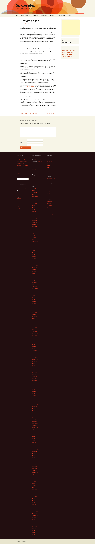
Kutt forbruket (39, 157)
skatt (48, 163)
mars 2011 (34, 524)
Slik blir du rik (52, 15)
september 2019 (35, 337)
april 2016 (34, 414)
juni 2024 (33, 230)
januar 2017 (34, 397)
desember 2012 (35, 489)
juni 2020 (33, 320)
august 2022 (34, 271)
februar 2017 (34, 395)
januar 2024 (34, 239)
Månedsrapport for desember (22, 165)
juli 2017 (33, 385)
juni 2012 (33, 500)
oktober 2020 (34, 312)
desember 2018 (35, 354)
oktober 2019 (34, 335)
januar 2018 (34, 374)
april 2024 (34, 233)
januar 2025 (34, 216)
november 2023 (35, 243)
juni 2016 (33, 410)
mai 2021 (33, 299)
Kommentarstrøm (20, 209)
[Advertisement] (71, 27)
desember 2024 (35, 218)
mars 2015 (34, 438)
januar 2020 (34, 329)
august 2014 (34, 451)
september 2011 (35, 515)
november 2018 (35, 355)
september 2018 (35, 359)
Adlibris (18, 173)
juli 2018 (33, 363)
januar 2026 (34, 194)
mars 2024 (34, 235)
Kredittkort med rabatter (25, 15)
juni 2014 (33, 455)
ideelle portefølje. (30, 86)
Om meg (69, 15)
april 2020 (34, 323)
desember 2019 (35, 331)
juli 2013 (33, 476)
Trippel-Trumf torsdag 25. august (28, 113)
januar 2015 (34, 442)
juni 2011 (33, 519)
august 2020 (34, 316)
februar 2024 (34, 237)
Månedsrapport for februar (22, 159)
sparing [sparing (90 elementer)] (64, 54)
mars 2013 (34, 483)
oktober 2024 (34, 222)
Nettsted (21, 145)
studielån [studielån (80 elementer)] (69, 54)
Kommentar (22, 125)
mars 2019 (34, 348)
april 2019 (34, 346)
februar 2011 (34, 526)
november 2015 (35, 423)
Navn (21, 139)
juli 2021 (33, 295)
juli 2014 (33, 453)
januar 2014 (34, 464)
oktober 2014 (34, 447)
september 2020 (35, 314)
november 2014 (35, 446)
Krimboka (34, 180)
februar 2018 (34, 372)
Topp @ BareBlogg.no (51, 178)
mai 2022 (33, 277)
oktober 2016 (34, 402)
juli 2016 (33, 408)
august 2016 (34, 406)
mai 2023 (33, 254)
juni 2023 (33, 252)
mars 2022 (34, 280)
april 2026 (34, 188)
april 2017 (34, 391)
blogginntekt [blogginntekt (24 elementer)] (65, 50)
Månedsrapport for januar (21, 163)
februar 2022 (34, 282)
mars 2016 (34, 415)
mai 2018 (33, 367)
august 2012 (34, 496)
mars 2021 (34, 303)
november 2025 (35, 198)
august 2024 (34, 226)
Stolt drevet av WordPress (21, 541)
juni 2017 (33, 387)
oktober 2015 (34, 425)
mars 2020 (34, 325)
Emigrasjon (34, 177)
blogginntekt (49, 157)
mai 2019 (33, 344)
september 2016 (35, 404)
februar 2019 (34, 350)
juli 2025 (33, 205)
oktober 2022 (34, 267)
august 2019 (34, 338)
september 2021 (35, 292)
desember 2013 (35, 466)
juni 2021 (33, 297)
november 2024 (35, 220)
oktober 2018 (34, 357)
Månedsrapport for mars (21, 157)
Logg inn (18, 206)
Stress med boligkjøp (39, 159)
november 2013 (35, 468)
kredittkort (49, 159)
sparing (48, 167)
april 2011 (34, 523)
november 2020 (35, 310)
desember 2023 (35, 241)
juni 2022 (33, 275)
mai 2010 (33, 530)
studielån (49, 169)
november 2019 (35, 333)
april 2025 (34, 211)
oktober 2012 (34, 492)
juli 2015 (33, 431)
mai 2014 (33, 457)
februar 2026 (34, 192)
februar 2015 (34, 440)
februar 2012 (34, 508)
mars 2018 (34, 370)
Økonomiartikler (44, 15)
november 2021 (35, 288)
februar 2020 (34, 327)
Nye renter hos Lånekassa (22, 161)
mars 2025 (34, 213)
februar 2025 (34, 215)
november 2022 (35, 265)
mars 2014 (34, 461)
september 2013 (35, 472)
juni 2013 (33, 477)
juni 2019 (33, 342)
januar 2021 (34, 307)
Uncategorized (31, 23)
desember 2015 (35, 421)
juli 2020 (33, 318)
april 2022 (34, 278)
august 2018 (34, 361)
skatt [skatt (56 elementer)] (69, 52)
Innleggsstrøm (19, 208)
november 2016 (35, 400)
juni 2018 (33, 365)
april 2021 (34, 301)
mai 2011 (33, 521)
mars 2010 (34, 534)
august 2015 (34, 429)
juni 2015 (33, 432)
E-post (21, 142)
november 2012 (35, 491)
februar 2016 (34, 417)
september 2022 (35, 269)
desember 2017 (35, 376)
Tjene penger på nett (61, 15)
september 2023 (35, 246)
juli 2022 (33, 273)
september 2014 (35, 449)
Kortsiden (34, 178)
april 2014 (34, 459)
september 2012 (35, 494)
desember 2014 (35, 444)
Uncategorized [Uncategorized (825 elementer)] (67, 56)
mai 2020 (33, 322)
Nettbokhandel (35, 15)
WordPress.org (20, 211)
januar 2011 (34, 528)
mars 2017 (34, 393)
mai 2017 (33, 389)
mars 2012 (34, 506)
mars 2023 (34, 258)
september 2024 (35, 224)
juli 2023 (33, 250)
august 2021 (34, 293)
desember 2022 (35, 263)
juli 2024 (33, 228)
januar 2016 (34, 419)
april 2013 (34, 481)
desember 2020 (35, 308)
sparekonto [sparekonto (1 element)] (72, 52)
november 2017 (35, 378)
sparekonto (49, 165)
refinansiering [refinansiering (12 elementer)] (65, 52)
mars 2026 (34, 190)
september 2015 (35, 427)
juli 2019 (33, 340)
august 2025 (34, 203)
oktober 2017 (34, 380)
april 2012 (34, 504)
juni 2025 (33, 207)
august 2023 (34, 248)
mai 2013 (33, 479)
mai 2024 (33, 231)
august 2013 (34, 474)
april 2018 (34, 369)
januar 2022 (34, 284)
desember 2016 (35, 399)
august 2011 (34, 517)
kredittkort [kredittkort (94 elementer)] (72, 50)
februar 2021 (34, 305)
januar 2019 (34, 352)
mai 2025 (33, 209)
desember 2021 (35, 286)
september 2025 (35, 201)
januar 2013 (34, 487)
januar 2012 (34, 509)
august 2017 (34, 384)
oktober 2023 (34, 245)
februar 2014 (34, 462)
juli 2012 (33, 498)
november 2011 (35, 511)
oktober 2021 (34, 290)
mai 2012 (33, 502)
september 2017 (35, 382)
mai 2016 (33, 412)
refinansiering (49, 161)
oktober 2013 (34, 470)
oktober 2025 (34, 200)
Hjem (17, 15)
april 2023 (34, 256)
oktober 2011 (34, 513)
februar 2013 (34, 485)
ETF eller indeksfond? (50, 113)
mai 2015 (33, 434)
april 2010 (34, 532)
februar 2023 (34, 260)
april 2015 (34, 436)
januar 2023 (34, 261)
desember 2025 (35, 196)
